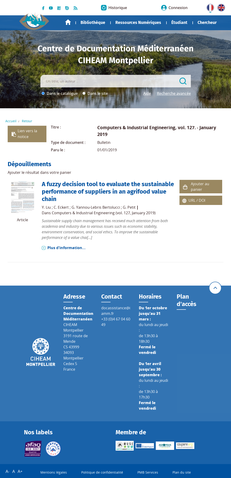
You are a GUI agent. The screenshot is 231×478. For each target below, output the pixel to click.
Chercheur (207, 22)
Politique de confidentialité (102, 472)
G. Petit (129, 207)
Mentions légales (53, 472)
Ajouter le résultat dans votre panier (39, 172)
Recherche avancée (174, 93)
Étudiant (179, 22)
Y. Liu (46, 207)
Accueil (68, 22)
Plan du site (181, 472)
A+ (20, 471)
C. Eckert (61, 207)
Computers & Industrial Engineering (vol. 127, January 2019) (104, 212)
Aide (147, 93)
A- (8, 471)
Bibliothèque (93, 22)
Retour (27, 121)
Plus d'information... (66, 247)
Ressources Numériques (138, 22)
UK (220, 6)
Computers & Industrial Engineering (136, 127)
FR (209, 6)
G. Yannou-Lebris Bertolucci (96, 207)
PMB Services (147, 472)
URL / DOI (197, 200)
